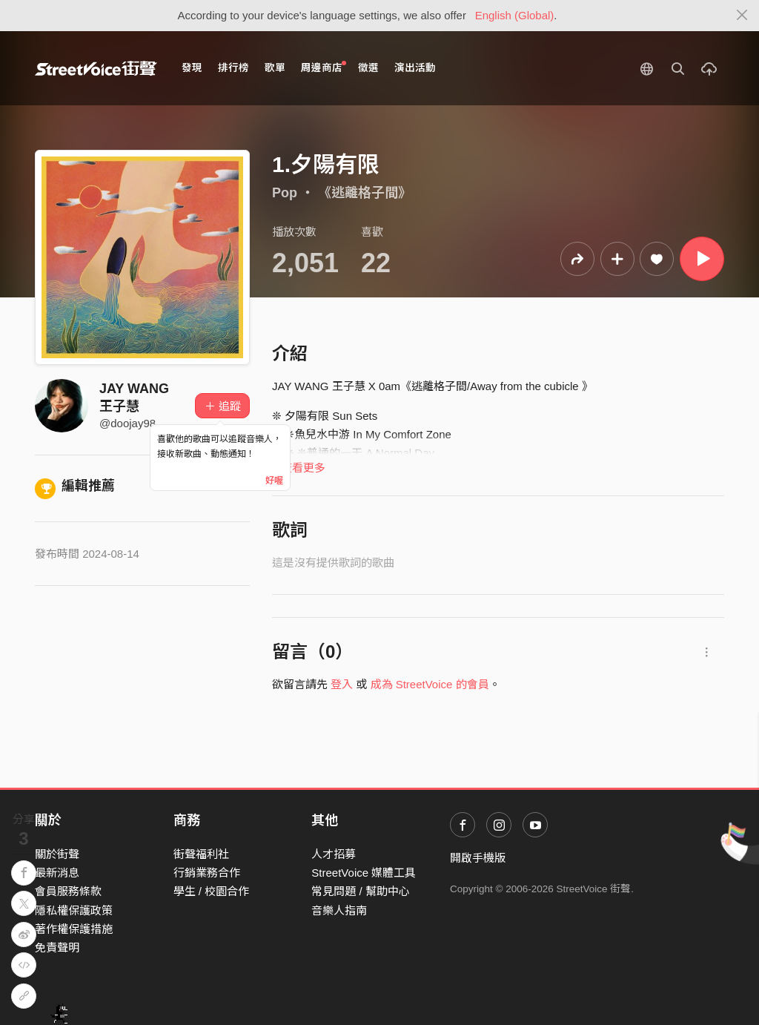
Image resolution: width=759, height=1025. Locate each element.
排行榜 (233, 67)
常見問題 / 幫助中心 (360, 891)
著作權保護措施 (74, 929)
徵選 (368, 67)
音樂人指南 (339, 910)
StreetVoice (96, 68)
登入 (342, 684)
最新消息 (57, 872)
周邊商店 (323, 67)
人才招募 (333, 854)
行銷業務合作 (206, 872)
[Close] (742, 15)
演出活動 (415, 67)
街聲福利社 (201, 854)
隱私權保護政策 (74, 910)
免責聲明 (57, 947)
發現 (192, 67)
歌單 (275, 67)
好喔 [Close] (274, 480)
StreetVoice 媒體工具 (363, 872)
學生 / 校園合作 (211, 891)
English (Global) (514, 15)
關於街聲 (57, 854)
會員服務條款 (68, 891)
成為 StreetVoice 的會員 (430, 684)
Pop (284, 192)
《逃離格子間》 (364, 192)
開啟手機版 (478, 857)
